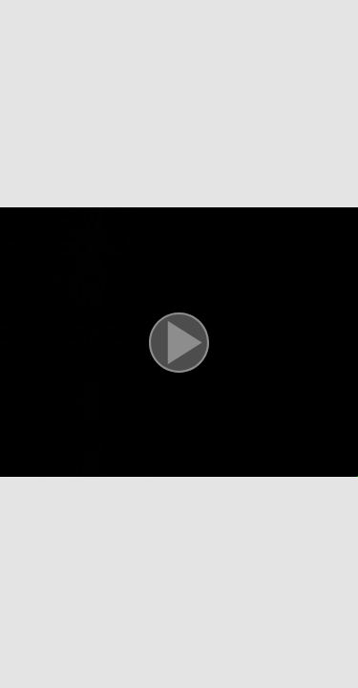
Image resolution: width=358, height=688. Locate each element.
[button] (179, 344)
